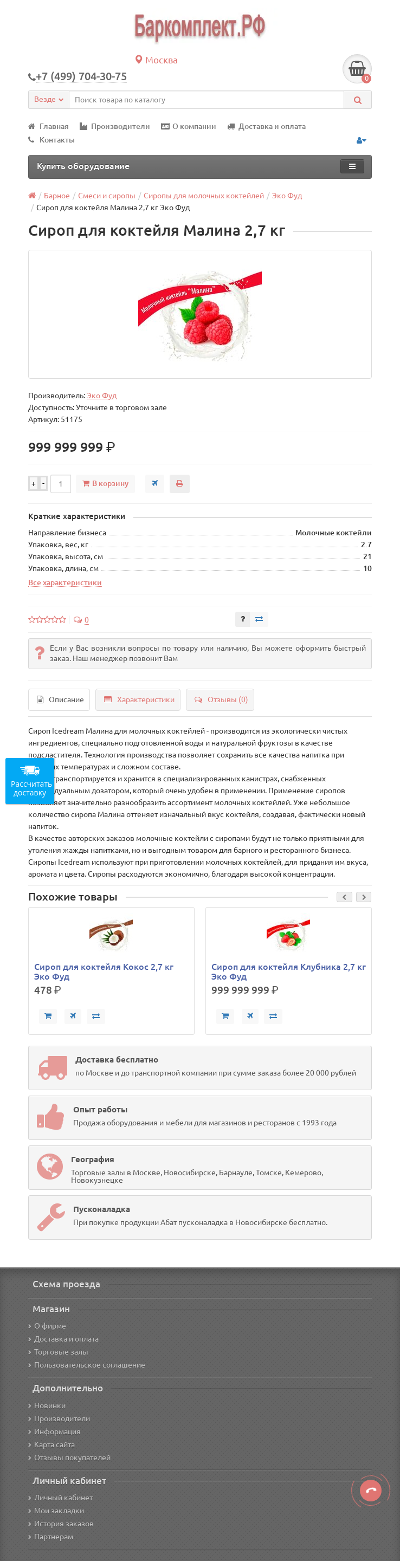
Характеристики (139, 699)
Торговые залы (58, 1352)
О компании (188, 126)
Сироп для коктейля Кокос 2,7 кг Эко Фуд (103, 971)
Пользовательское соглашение (86, 1365)
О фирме (47, 1326)
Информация (54, 1431)
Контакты (51, 139)
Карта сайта (51, 1444)
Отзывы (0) (221, 699)
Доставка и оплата (266, 126)
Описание (60, 699)
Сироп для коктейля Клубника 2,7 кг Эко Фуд (288, 971)
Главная (48, 126)
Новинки (47, 1405)
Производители (115, 126)
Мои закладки (56, 1510)
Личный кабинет (60, 1497)
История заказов (61, 1523)
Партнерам (50, 1536)
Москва (156, 60)
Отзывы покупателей (69, 1457)
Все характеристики (65, 582)
